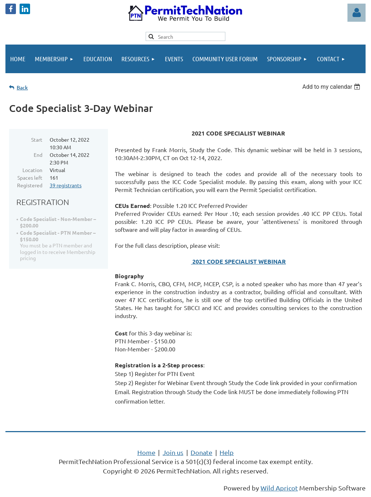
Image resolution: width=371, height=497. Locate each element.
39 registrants (66, 185)
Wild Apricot (279, 488)
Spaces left (29, 177)
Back (22, 87)
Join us (173, 452)
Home (146, 452)
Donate (201, 452)
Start (36, 139)
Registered (29, 185)
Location (32, 170)
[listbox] (332, 86)
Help (227, 452)
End (38, 154)
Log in (356, 13)
